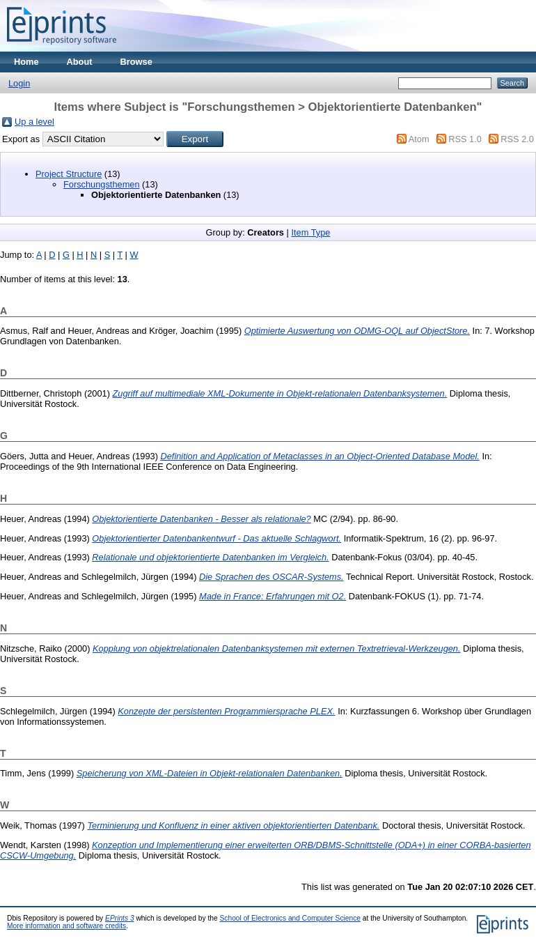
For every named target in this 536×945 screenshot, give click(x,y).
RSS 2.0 (517, 139)
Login (19, 83)
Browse (136, 61)
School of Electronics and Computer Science (290, 918)
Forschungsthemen (101, 184)
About (80, 61)
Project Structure (69, 174)
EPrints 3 (119, 918)
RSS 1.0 (465, 139)
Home (26, 61)
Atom (419, 139)
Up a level (34, 121)
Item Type (310, 232)
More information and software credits (66, 926)
